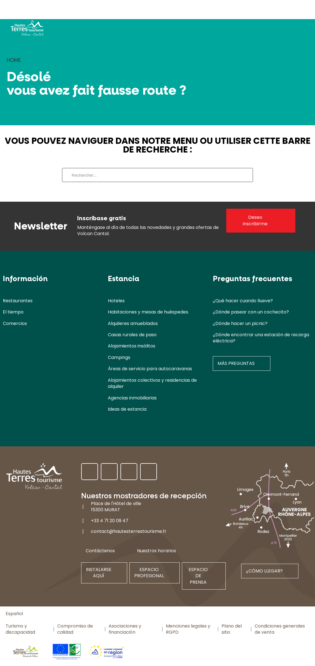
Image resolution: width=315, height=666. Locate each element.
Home (14, 59)
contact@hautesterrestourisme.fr (128, 531)
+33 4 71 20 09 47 (109, 520)
